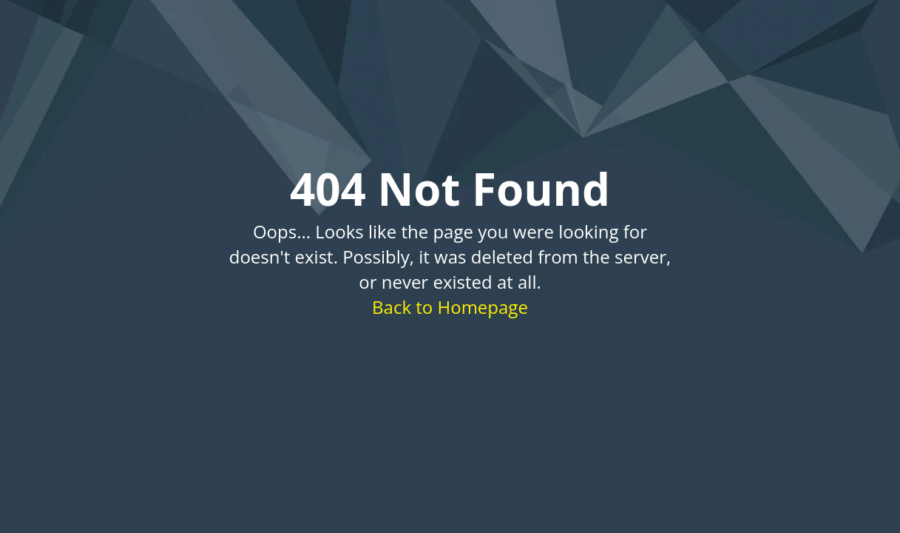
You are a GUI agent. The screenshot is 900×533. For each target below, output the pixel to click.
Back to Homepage (450, 307)
